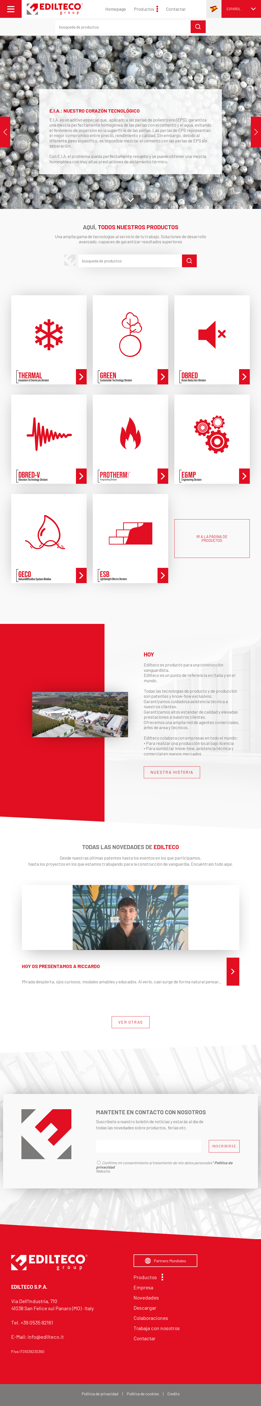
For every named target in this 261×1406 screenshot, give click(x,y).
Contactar (176, 9)
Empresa (143, 1287)
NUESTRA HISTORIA (171, 772)
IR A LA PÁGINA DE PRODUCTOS (212, 538)
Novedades (146, 1297)
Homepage (115, 9)
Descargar (145, 1307)
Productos (146, 9)
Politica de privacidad (100, 1393)
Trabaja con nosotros (157, 1328)
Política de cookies (143, 1393)
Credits (173, 1393)
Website (103, 1171)
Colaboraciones (151, 1317)
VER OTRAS (130, 1022)
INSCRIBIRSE (224, 1146)
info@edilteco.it (46, 1337)
